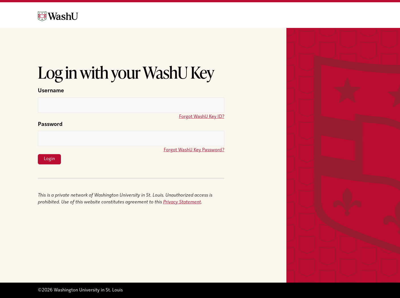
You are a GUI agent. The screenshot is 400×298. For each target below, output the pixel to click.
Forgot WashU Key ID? (201, 117)
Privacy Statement (182, 202)
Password (50, 124)
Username (51, 91)
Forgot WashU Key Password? (194, 150)
